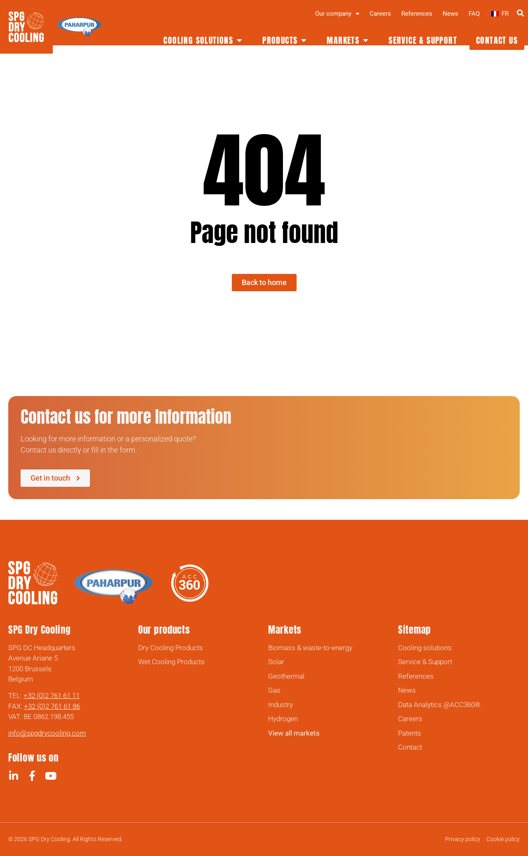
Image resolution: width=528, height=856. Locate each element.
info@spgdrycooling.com (47, 733)
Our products (164, 630)
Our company (337, 14)
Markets (285, 630)
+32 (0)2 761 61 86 (52, 706)
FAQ (474, 13)
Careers (380, 13)
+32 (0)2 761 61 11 (52, 695)
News (450, 13)
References (416, 13)
